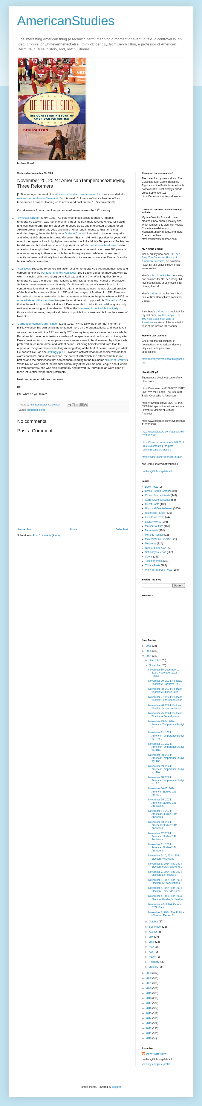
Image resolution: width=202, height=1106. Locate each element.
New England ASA (155, 547)
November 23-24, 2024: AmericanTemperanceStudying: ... (166, 724)
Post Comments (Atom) (46, 535)
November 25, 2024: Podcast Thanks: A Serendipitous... (165, 715)
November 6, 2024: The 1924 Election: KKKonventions (165, 881)
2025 (149, 650)
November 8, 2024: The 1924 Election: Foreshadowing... (165, 865)
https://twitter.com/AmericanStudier (162, 456)
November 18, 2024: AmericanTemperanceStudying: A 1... (166, 780)
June (152, 941)
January (154, 966)
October (154, 921)
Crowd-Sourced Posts (157, 495)
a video (154, 293)
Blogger (116, 1086)
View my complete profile (156, 1064)
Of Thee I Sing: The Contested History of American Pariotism (162, 258)
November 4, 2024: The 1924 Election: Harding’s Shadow (165, 898)
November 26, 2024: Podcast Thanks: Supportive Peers (165, 707)
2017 (149, 1003)
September (155, 926)
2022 (149, 978)
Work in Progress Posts (158, 569)
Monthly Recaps (154, 534)
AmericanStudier (156, 1053)
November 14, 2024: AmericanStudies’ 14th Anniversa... (162, 814)
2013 (149, 1023)
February (154, 961)
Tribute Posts (152, 565)
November (155, 665)
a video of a (162, 311)
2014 (149, 1018)
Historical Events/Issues (158, 508)
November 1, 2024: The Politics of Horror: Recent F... (166, 914)
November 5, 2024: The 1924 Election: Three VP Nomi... (165, 889)
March (153, 956)
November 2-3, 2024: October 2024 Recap (165, 906)
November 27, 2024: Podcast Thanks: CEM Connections (165, 699)
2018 (149, 998)
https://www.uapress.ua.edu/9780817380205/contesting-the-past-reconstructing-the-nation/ (163, 446)
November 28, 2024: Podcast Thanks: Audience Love (165, 690)
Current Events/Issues (157, 499)
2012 (149, 1028)
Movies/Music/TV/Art (157, 539)
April (152, 951)
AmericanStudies (66, 21)
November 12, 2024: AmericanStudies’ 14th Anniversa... (162, 836)
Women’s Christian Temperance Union (79, 194)
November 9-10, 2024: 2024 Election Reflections (164, 857)
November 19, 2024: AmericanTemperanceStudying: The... (166, 769)
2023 (149, 973)
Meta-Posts (151, 530)
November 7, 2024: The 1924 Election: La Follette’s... (165, 873)
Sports (149, 556)
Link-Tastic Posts (154, 517)
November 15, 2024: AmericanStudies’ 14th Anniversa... (162, 802)
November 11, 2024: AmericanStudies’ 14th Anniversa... (162, 847)
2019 (149, 993)
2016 (149, 1008)
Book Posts (151, 486)
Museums (150, 543)
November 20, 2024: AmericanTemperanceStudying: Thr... (166, 758)
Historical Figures (36, 409)
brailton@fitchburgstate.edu (157, 471)
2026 (149, 645)
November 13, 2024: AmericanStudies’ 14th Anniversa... (162, 825)
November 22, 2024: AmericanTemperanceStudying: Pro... (166, 735)
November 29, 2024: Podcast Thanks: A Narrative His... (165, 682)
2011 (149, 1033)
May (152, 946)
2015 (149, 1013)
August (153, 931)
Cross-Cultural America (158, 491)
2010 (149, 1038)
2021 (149, 983)
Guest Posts (152, 504)
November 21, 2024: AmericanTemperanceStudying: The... (166, 747)
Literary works (153, 521)
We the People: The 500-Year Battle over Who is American (161, 319)
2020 (149, 988)
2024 (149, 655)
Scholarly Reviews (155, 552)
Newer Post (25, 529)
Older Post (122, 529)
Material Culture (154, 525)
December (155, 660)
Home (73, 529)
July (151, 936)
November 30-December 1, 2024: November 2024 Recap (163, 672)
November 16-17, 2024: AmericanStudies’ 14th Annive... (162, 791)
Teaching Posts (153, 560)
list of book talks (161, 275)
